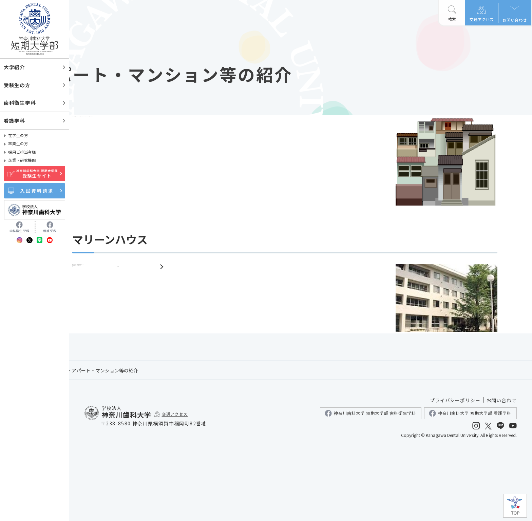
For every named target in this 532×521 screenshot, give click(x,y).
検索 (452, 19)
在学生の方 (18, 135)
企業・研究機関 (22, 160)
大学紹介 (14, 67)
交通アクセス (482, 19)
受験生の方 (17, 85)
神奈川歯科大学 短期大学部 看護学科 (470, 483)
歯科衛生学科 (20, 102)
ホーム (92, 440)
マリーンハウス (173, 356)
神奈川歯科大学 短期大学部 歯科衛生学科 (370, 483)
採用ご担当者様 (22, 152)
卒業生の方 (18, 143)
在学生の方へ (121, 440)
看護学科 (14, 120)
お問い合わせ (514, 20)
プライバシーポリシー (455, 470)
